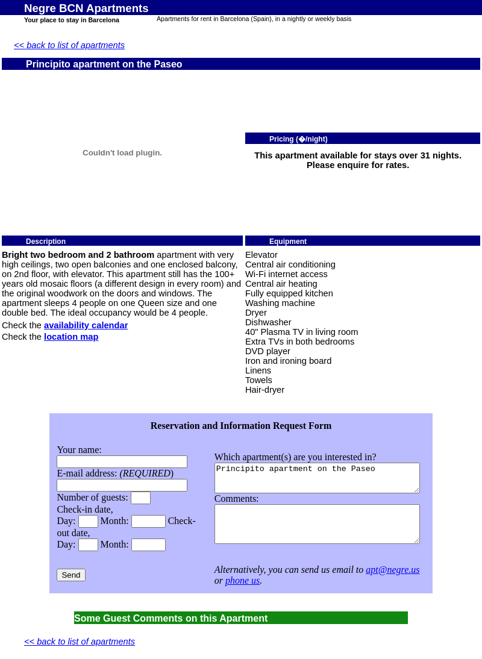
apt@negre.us (377, 569)
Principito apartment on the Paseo (313, 474)
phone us (226, 580)
